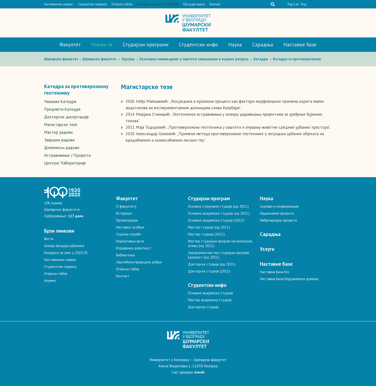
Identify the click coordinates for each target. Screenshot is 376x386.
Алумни (50, 280)
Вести (48, 238)
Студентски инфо (198, 44)
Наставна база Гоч (274, 272)
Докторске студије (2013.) (209, 271)
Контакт (215, 4)
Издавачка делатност (133, 248)
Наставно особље (130, 227)
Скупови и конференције (279, 206)
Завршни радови (59, 140)
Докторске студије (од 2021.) (211, 264)
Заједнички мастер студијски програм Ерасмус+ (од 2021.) (218, 254)
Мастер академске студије (210, 300)
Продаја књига (194, 4)
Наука (235, 44)
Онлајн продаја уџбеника (64, 245)
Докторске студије (203, 307)
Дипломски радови (61, 147)
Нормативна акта (130, 241)
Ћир (290, 4)
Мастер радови (58, 132)
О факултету (126, 206)
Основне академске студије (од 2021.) (219, 213)
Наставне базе (300, 44)
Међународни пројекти (278, 220)
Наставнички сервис (58, 4)
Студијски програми (146, 44)
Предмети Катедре (62, 109)
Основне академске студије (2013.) (216, 220)
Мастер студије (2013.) (206, 234)
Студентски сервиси (92, 4)
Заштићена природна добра (139, 262)
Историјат (124, 213)
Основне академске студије (210, 293)
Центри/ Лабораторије (65, 163)
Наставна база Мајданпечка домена (289, 279)
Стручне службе (128, 234)
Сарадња (262, 44)
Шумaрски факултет (61, 59)
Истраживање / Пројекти (67, 155)
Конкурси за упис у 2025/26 (157, 4)
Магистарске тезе (60, 124)
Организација (127, 220)
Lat (296, 4)
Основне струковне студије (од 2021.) (218, 206)
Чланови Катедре (60, 101)
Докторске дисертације (66, 117)
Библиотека (125, 255)
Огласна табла (122, 4)
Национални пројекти (277, 213)
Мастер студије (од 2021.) (209, 227)
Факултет (70, 44)
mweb (199, 372)
